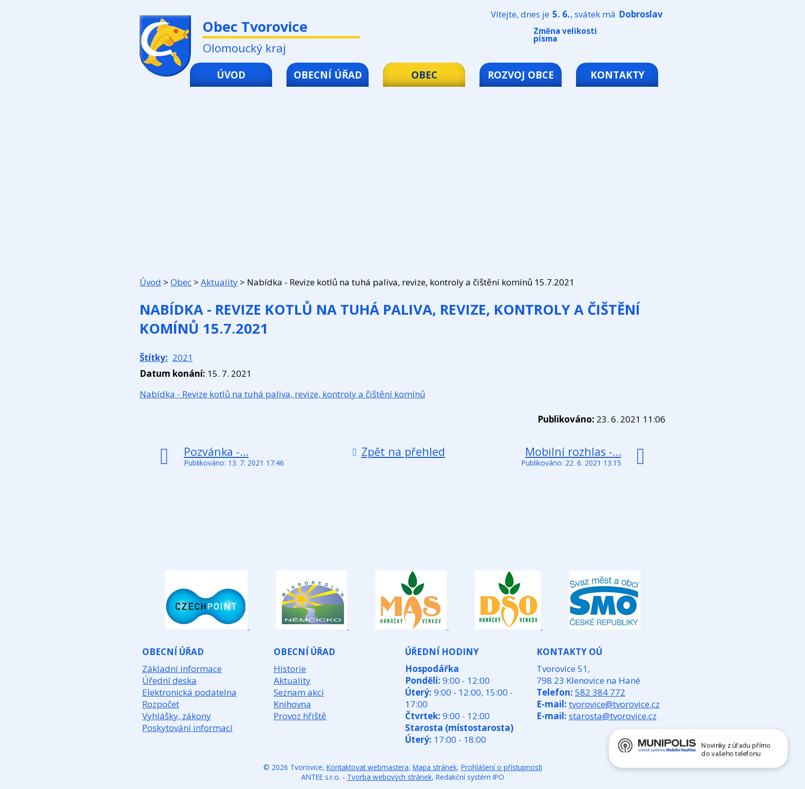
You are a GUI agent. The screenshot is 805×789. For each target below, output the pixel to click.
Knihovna (292, 704)
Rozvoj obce (521, 74)
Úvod (231, 74)
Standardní (643, 37)
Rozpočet (160, 704)
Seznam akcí (299, 692)
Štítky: (154, 357)
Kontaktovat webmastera (368, 767)
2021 (182, 357)
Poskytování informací (187, 728)
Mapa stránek (435, 767)
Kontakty (617, 74)
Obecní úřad (328, 74)
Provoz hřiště (300, 716)
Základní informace (182, 669)
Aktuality (219, 282)
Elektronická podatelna (189, 692)
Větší (658, 37)
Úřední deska (169, 680)
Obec (424, 74)
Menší (628, 37)
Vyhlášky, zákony (176, 716)
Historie (290, 669)
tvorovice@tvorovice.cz (614, 704)
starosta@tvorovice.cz (613, 716)
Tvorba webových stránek (389, 777)
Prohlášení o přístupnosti (501, 767)
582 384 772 (600, 692)
